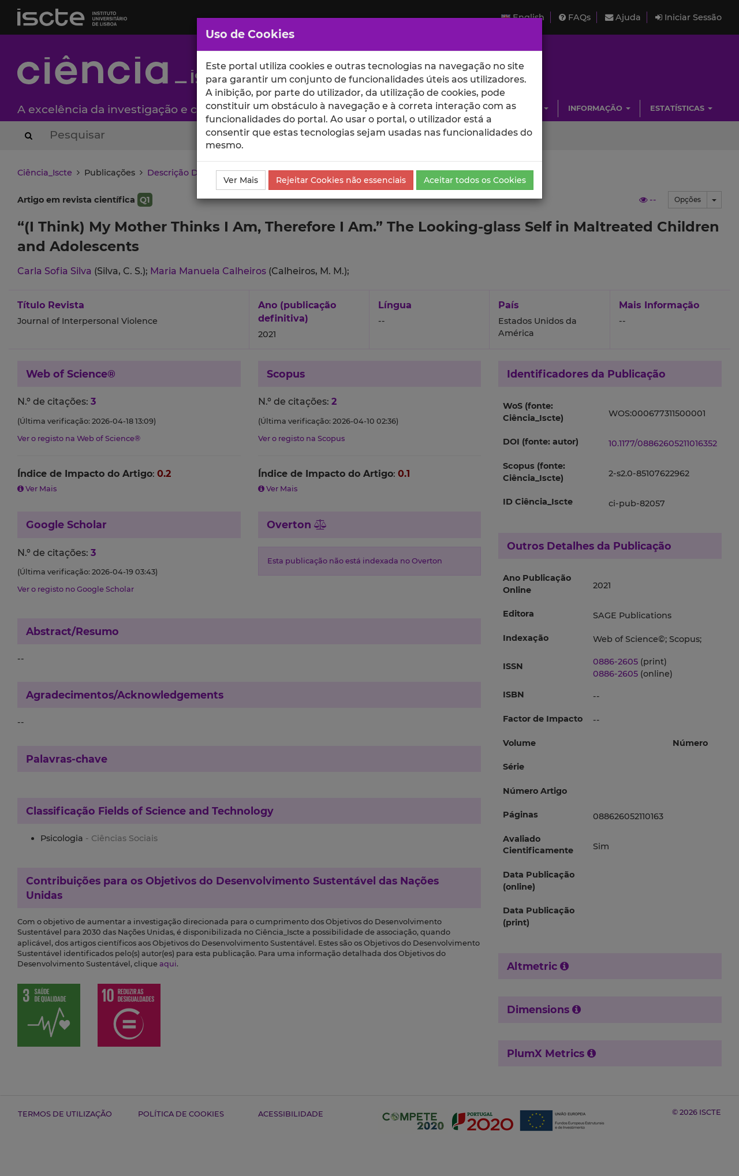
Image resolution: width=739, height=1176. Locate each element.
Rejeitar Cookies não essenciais (341, 180)
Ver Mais (240, 180)
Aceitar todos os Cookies (475, 180)
